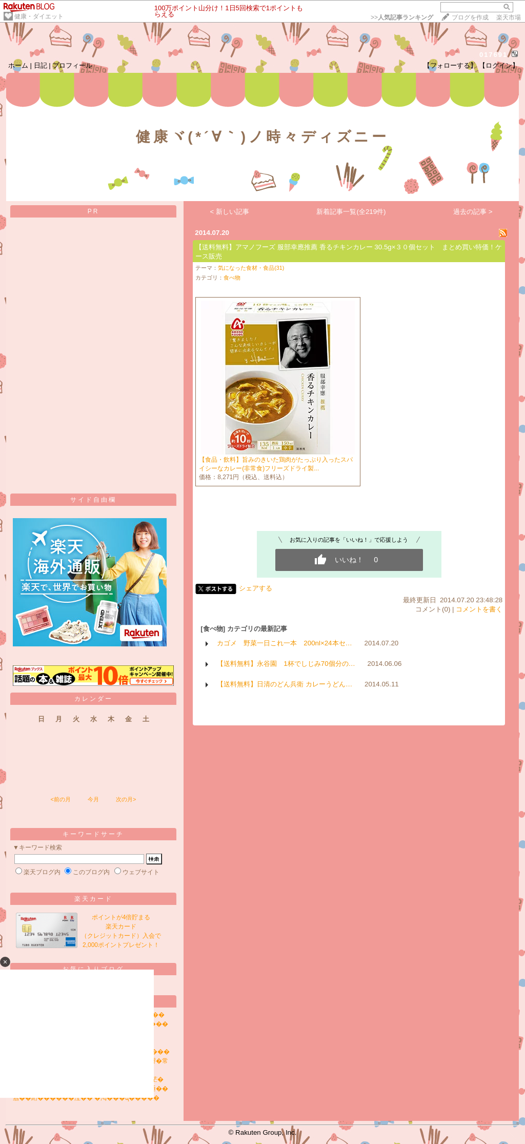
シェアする (255, 588)
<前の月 (60, 799)
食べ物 (232, 277)
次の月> (126, 799)
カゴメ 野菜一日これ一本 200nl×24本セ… (284, 643)
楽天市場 (508, 17)
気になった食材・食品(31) (251, 268)
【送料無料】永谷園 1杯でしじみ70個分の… (286, 663)
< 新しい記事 (230, 211)
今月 (93, 799)
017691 (493, 54)
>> (402, 17)
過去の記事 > (473, 211)
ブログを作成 (470, 17)
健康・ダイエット (39, 16)
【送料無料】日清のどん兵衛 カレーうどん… (284, 684)
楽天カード (93, 898)
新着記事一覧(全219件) (351, 211)
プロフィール (72, 65)
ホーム (18, 65)
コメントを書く (479, 609)
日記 (40, 65)
